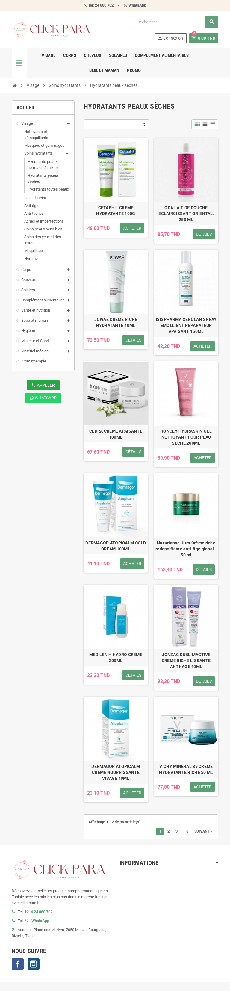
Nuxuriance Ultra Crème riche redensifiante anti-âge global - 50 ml (186, 548)
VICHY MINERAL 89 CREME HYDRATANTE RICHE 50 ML (186, 769)
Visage (48, 55)
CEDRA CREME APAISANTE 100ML (115, 434)
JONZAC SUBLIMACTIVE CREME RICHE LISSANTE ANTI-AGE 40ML (186, 660)
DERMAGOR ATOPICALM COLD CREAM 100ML (115, 545)
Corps (69, 55)
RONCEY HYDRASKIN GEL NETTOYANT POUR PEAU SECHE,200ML (186, 437)
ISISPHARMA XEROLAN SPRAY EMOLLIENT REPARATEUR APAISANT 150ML (186, 325)
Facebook (18, 964)
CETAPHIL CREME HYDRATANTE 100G (115, 210)
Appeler (43, 385)
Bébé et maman (104, 70)
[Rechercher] (175, 22)
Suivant (204, 831)
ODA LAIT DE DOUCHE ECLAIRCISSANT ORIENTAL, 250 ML (186, 213)
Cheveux (92, 55)
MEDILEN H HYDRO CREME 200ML (115, 657)
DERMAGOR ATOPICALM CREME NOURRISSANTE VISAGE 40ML (115, 772)
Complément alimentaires (162, 55)
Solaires (118, 55)
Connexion (170, 38)
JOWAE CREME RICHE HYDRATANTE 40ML (115, 322)
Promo (134, 70)
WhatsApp (43, 397)
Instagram (34, 964)
